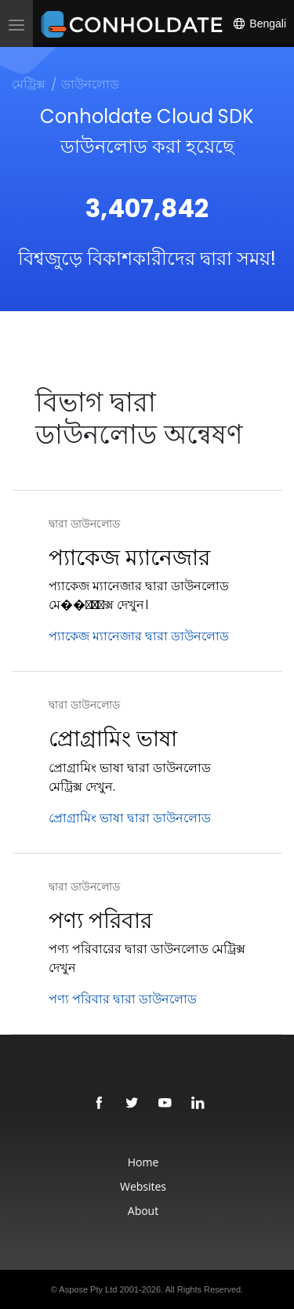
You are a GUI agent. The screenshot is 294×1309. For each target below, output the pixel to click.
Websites (143, 1186)
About (143, 1210)
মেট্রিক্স (28, 84)
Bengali (259, 23)
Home (143, 1162)
